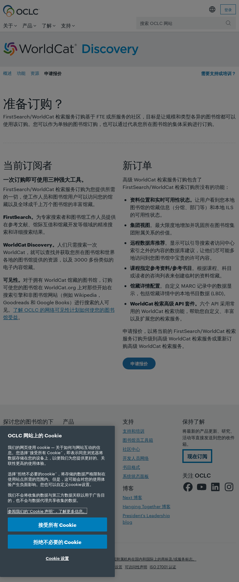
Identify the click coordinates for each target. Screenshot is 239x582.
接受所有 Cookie (57, 524)
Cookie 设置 (57, 558)
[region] (57, 501)
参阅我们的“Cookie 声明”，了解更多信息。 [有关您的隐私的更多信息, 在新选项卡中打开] (47, 511)
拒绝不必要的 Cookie (57, 541)
